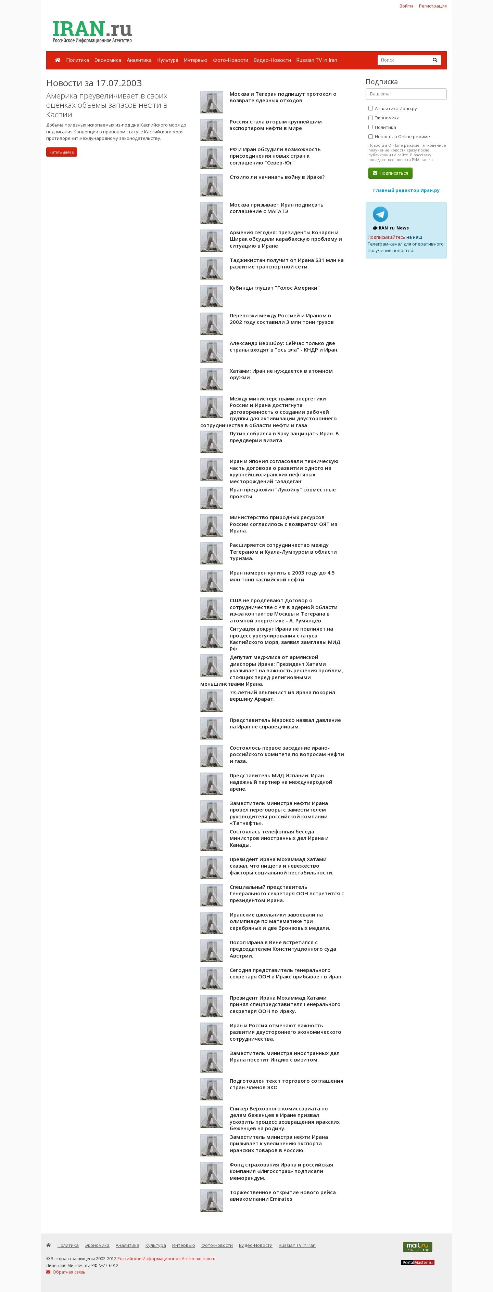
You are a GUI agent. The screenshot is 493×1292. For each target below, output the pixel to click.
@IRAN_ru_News (391, 228)
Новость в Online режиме (399, 136)
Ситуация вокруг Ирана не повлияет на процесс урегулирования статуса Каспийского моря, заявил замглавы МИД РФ (285, 638)
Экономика (107, 60)
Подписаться (390, 173)
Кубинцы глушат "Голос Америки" (275, 287)
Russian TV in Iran (316, 60)
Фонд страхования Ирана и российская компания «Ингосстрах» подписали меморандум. (281, 1171)
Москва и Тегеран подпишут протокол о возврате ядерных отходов (283, 97)
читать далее (61, 152)
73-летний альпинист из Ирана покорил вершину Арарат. (282, 695)
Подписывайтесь (386, 237)
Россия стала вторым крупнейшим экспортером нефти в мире (276, 125)
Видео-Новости (272, 60)
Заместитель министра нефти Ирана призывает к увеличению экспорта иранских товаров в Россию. (279, 1143)
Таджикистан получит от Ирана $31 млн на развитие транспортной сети (287, 263)
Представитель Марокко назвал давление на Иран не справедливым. (285, 723)
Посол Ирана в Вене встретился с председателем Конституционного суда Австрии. (283, 949)
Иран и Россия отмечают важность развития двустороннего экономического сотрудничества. (285, 1032)
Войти (406, 6)
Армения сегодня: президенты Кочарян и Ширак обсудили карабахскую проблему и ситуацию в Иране (286, 239)
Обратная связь (65, 1272)
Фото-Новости (230, 60)
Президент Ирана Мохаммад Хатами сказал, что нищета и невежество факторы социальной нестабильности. (281, 866)
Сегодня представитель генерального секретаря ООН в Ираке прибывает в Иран (285, 973)
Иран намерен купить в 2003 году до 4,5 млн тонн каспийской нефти (282, 576)
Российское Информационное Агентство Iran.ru (166, 1259)
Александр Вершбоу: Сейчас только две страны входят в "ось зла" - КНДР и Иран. (284, 346)
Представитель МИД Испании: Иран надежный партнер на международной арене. (281, 782)
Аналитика (139, 60)
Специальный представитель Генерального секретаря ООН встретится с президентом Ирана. (287, 893)
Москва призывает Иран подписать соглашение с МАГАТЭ (277, 208)
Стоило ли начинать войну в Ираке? (277, 176)
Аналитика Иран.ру (392, 108)
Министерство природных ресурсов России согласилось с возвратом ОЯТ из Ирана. (283, 524)
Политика (77, 60)
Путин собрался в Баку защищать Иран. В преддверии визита (284, 437)
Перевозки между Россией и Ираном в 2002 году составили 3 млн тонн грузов (282, 319)
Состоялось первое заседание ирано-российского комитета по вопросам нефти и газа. (287, 754)
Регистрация (433, 6)
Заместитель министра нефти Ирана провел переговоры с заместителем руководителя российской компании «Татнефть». (279, 813)
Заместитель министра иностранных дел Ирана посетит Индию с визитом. (285, 1056)
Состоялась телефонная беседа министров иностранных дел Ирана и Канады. (279, 838)
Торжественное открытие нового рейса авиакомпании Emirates (283, 1195)
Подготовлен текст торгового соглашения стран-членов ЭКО (286, 1084)
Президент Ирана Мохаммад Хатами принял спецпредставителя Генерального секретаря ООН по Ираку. (285, 1004)
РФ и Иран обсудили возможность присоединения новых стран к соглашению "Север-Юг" (275, 156)
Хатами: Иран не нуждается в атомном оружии (281, 374)
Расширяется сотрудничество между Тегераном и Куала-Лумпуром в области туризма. (283, 551)
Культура (167, 60)
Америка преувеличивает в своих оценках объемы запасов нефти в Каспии (106, 105)
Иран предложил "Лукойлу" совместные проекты (283, 493)
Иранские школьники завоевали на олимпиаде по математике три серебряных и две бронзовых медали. (280, 921)
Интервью (195, 60)
